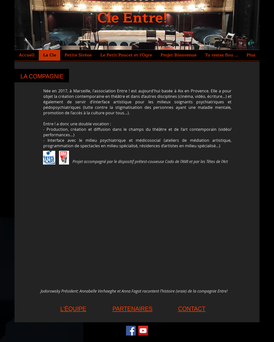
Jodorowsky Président (59, 291)
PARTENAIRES (132, 309)
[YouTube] (143, 331)
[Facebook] (131, 331)
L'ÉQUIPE (73, 309)
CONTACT (191, 309)
